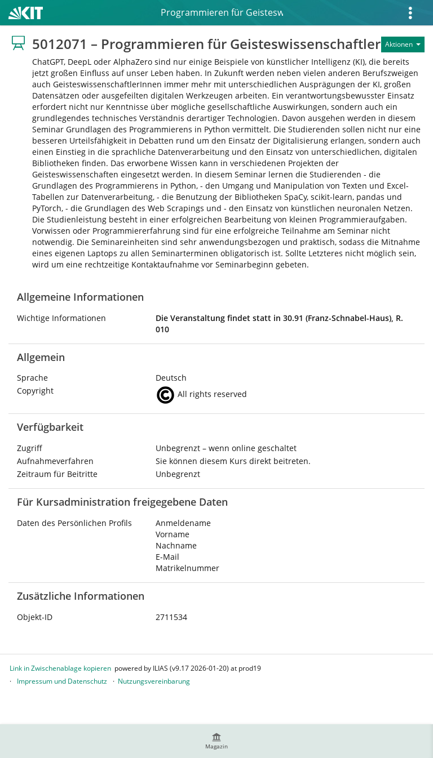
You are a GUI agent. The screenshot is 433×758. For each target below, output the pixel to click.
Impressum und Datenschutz (62, 681)
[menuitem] (216, 741)
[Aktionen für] (403, 44)
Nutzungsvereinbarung (154, 681)
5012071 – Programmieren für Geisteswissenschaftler (221, 12)
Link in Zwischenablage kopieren (60, 668)
